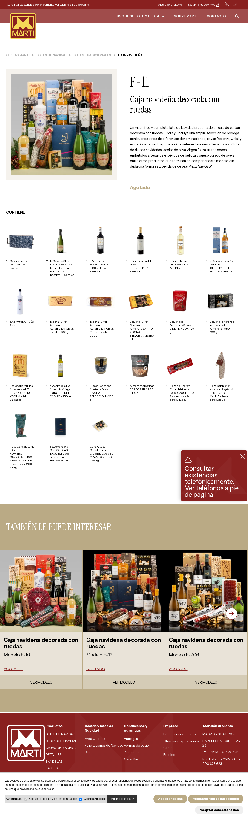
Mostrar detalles (122, 799)
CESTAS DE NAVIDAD (62, 741)
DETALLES (53, 755)
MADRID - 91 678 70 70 (219, 734)
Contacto (170, 748)
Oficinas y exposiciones (181, 741)
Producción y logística (179, 734)
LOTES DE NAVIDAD (60, 734)
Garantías (131, 759)
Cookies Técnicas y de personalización (53, 799)
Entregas (131, 739)
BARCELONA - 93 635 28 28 (221, 743)
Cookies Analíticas (95, 799)
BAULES (52, 768)
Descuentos (133, 752)
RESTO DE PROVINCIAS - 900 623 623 (221, 761)
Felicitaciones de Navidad (104, 745)
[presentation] (16, 614)
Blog (88, 752)
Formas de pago (136, 745)
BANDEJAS (54, 761)
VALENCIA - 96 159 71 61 (220, 752)
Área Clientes (95, 739)
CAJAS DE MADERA (61, 748)
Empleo (169, 755)
